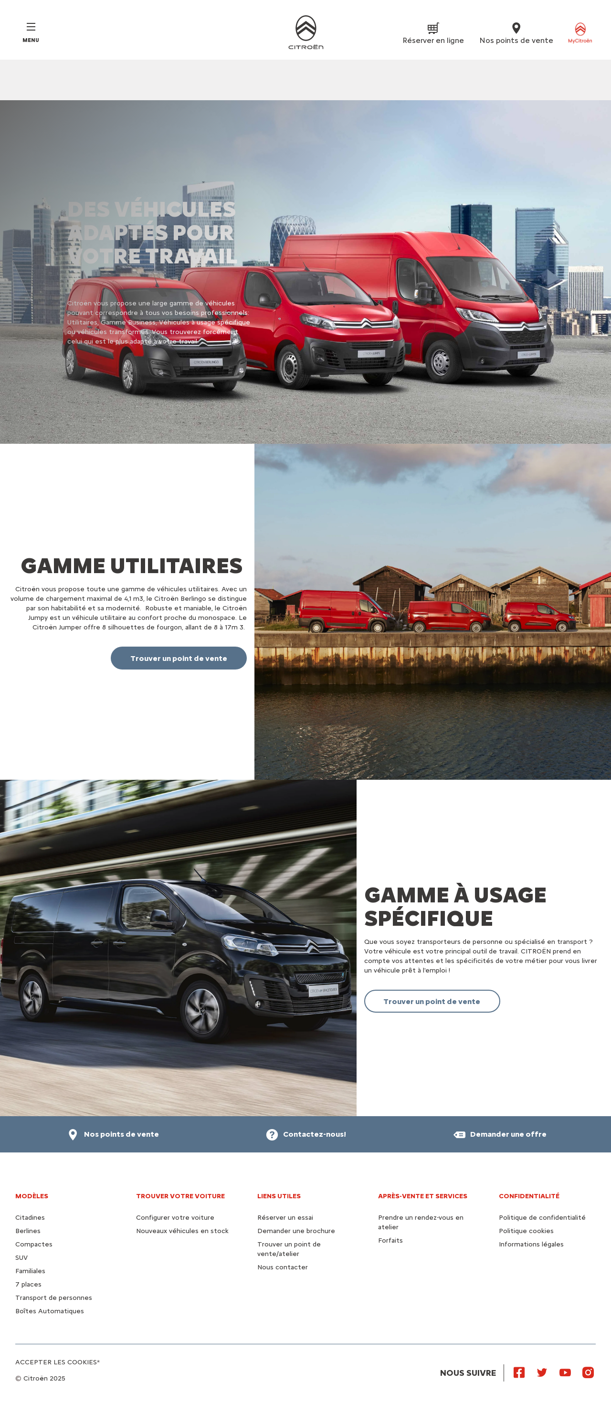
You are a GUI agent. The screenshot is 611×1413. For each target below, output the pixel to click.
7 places (28, 1284)
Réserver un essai (285, 1218)
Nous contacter (282, 1267)
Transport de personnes (53, 1298)
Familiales (30, 1271)
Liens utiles (279, 1196)
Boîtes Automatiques (49, 1311)
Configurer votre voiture (175, 1218)
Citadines (30, 1218)
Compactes (34, 1244)
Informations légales (531, 1244)
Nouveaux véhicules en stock (182, 1231)
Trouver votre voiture (180, 1196)
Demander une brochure (296, 1231)
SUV (21, 1258)
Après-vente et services (422, 1196)
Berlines (28, 1231)
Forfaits (390, 1240)
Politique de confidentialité (542, 1218)
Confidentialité (529, 1196)
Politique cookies (526, 1231)
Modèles (31, 1196)
